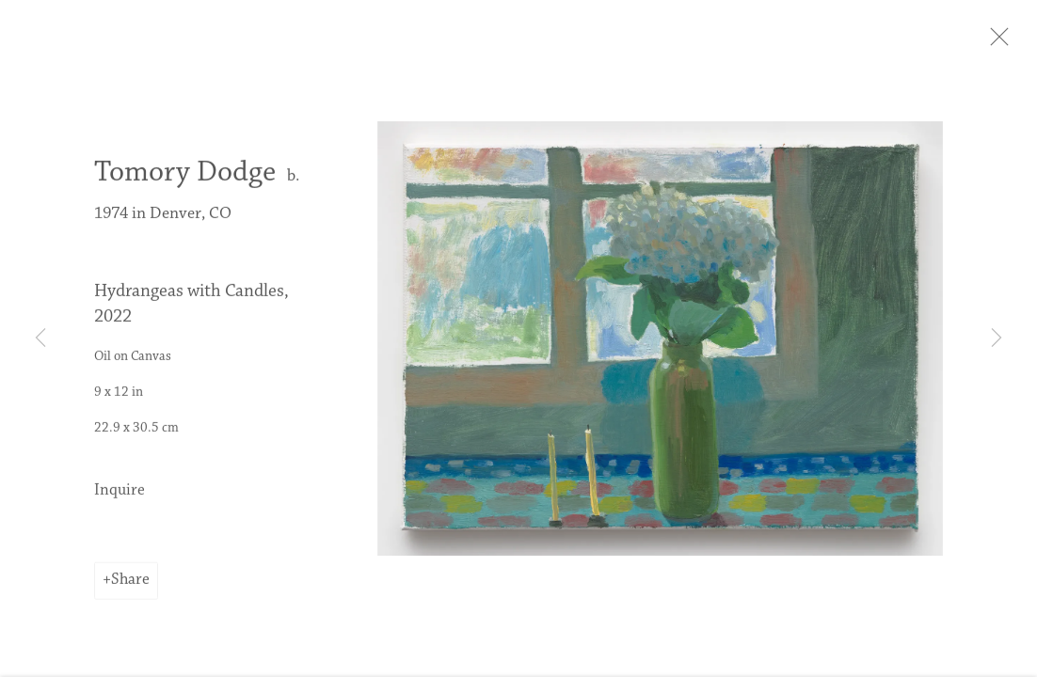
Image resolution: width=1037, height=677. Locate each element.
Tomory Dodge (185, 181)
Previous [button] (40, 338)
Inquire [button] (119, 499)
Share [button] (130, 588)
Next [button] (996, 338)
